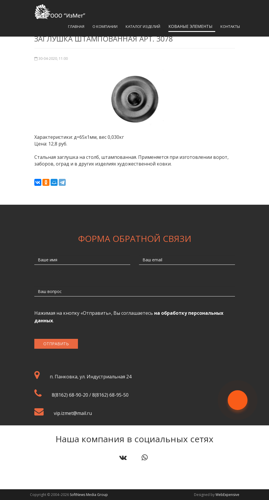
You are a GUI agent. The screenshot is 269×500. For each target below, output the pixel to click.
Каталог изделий (143, 26)
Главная (76, 26)
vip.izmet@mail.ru (73, 413)
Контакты (230, 26)
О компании (104, 26)
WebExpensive (227, 494)
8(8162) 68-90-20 (70, 395)
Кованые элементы (190, 26)
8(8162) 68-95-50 (110, 395)
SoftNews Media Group (89, 494)
